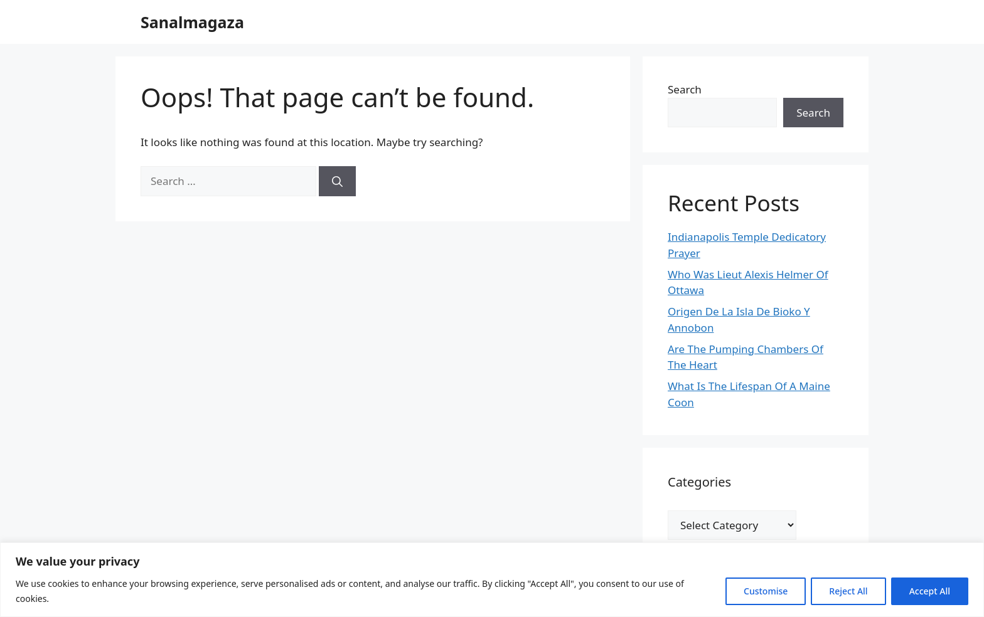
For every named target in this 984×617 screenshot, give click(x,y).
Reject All (848, 591)
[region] (492, 579)
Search (685, 89)
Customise (766, 591)
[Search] (337, 181)
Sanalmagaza (192, 22)
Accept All (929, 591)
